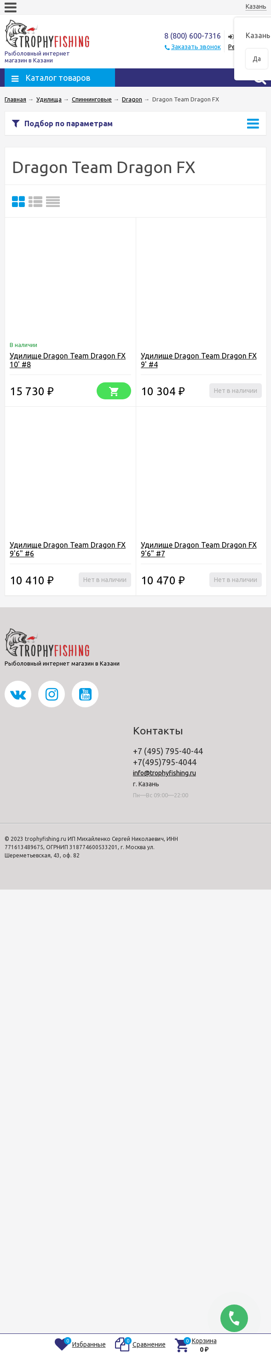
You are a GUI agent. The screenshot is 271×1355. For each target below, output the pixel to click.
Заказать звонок (196, 46)
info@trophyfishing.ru (164, 773)
